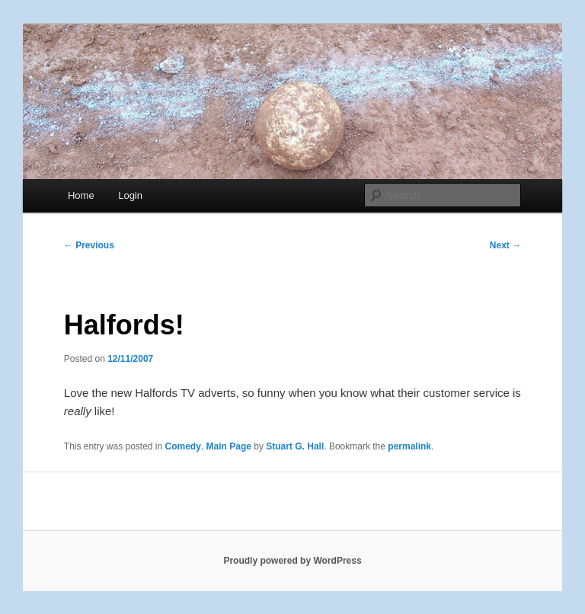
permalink (409, 446)
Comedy (183, 446)
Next (505, 245)
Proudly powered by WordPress (292, 560)
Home (81, 195)
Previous (89, 245)
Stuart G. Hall (295, 446)
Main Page (228, 446)
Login (130, 195)
